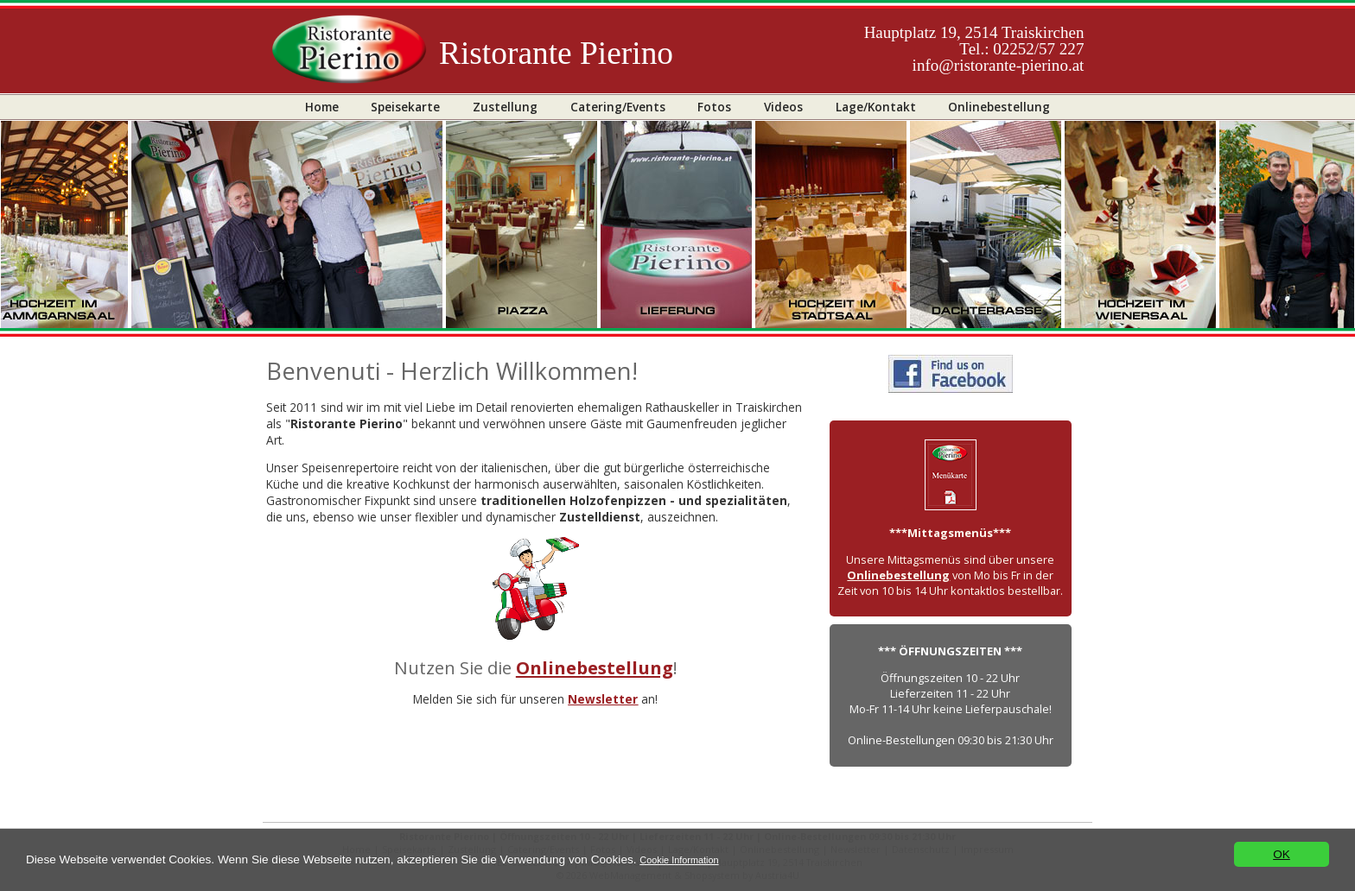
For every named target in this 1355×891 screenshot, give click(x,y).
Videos (783, 106)
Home (322, 106)
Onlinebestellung (999, 106)
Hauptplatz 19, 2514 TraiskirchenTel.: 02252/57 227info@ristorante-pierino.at (974, 48)
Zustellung (505, 106)
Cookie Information (678, 860)
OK (1281, 854)
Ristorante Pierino (556, 53)
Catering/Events (617, 106)
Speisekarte (405, 106)
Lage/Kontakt (876, 106)
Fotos (714, 106)
